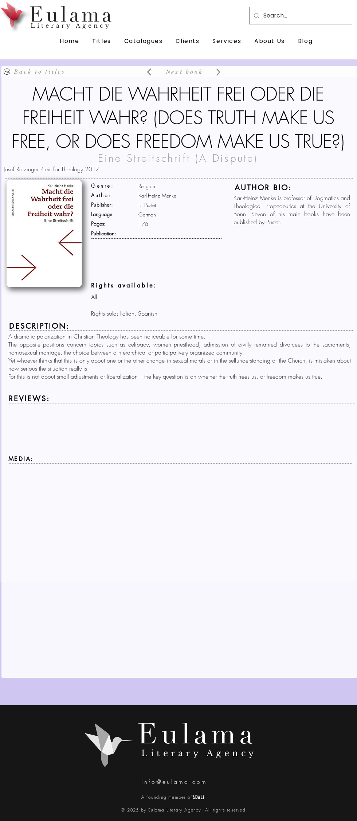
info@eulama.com (174, 782)
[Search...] (300, 15)
